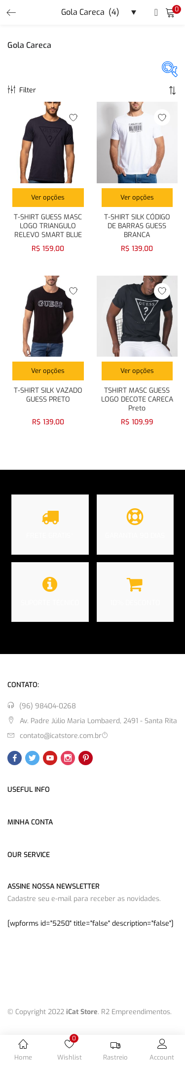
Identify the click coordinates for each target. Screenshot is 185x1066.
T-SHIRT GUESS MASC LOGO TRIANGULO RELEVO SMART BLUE (48, 226)
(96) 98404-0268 (47, 706)
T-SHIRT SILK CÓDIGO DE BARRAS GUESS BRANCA (137, 226)
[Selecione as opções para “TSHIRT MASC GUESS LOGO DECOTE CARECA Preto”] (137, 371)
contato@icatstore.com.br (61, 735)
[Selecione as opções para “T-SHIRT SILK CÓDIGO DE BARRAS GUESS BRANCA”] (137, 197)
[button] (170, 12)
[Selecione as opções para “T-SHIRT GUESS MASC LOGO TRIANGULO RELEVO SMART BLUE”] (48, 197)
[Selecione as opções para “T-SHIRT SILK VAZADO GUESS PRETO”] (48, 371)
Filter (21, 90)
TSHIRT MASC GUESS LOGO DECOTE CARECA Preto (137, 399)
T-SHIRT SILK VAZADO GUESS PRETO (48, 395)
